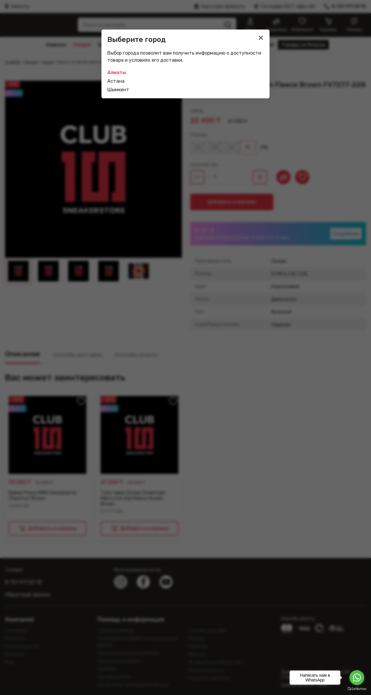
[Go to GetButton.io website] (356, 689)
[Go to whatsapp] (356, 677)
